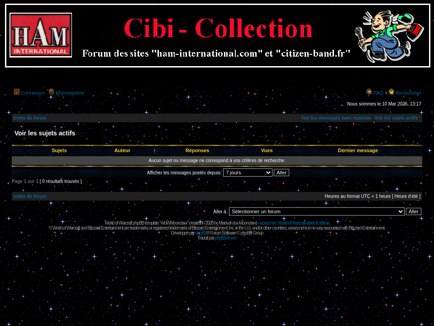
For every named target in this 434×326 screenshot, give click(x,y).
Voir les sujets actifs (396, 117)
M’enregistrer (70, 93)
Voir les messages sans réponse (336, 117)
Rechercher (408, 93)
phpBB (200, 232)
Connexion (33, 93)
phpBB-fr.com (226, 237)
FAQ (378, 93)
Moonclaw (247, 223)
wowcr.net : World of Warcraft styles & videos (294, 223)
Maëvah (225, 223)
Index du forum (30, 117)
